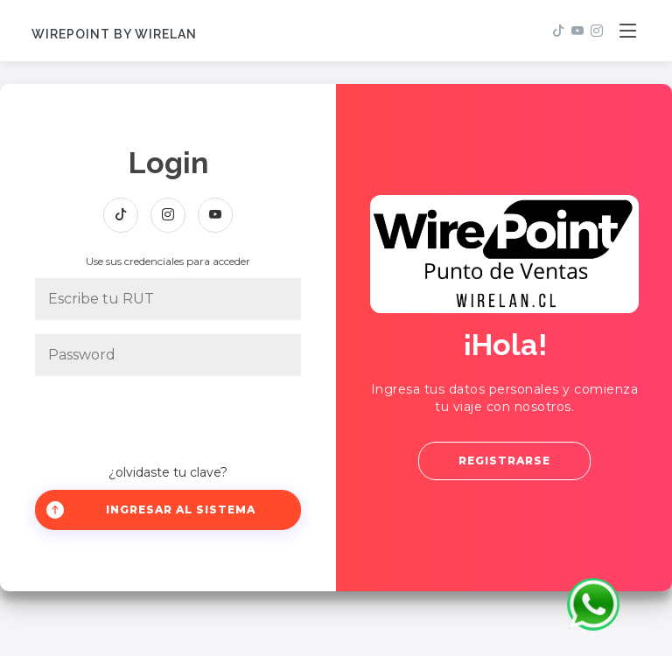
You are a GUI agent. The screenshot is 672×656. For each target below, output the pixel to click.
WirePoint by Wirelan (114, 34)
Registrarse (504, 460)
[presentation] (168, 421)
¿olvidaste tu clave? (168, 472)
